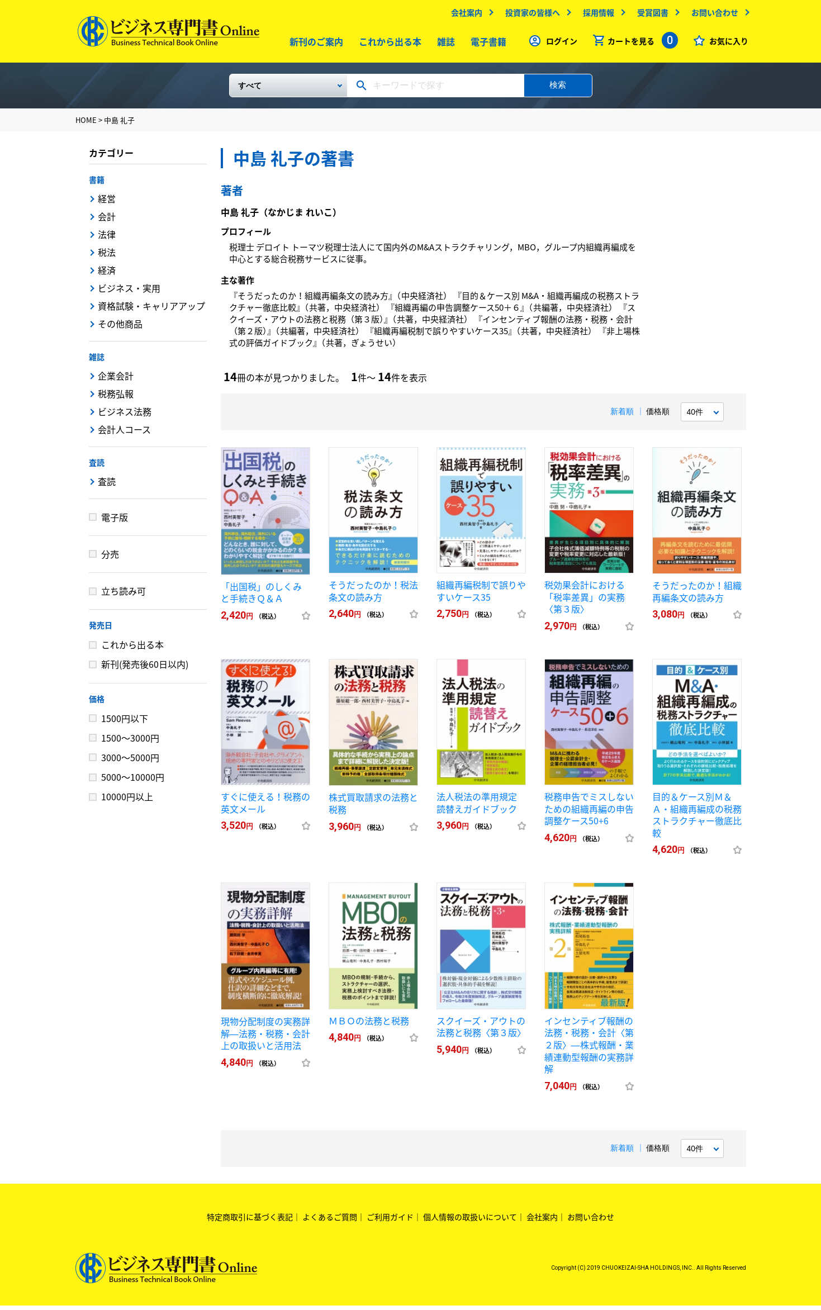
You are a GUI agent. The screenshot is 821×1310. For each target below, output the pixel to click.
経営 (107, 203)
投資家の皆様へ (530, 15)
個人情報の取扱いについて (470, 1221)
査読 (97, 466)
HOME (86, 124)
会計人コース (124, 434)
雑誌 (443, 44)
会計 (107, 221)
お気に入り (726, 43)
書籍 (97, 183)
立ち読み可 (123, 595)
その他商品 (120, 328)
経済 (107, 274)
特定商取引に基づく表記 (250, 1221)
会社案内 (464, 15)
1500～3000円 (130, 742)
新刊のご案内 (313, 44)
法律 (107, 238)
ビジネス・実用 (129, 292)
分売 (110, 558)
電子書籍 (486, 44)
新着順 (622, 415)
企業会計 (116, 380)
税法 (107, 256)
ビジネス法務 (124, 416)
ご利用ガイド (390, 1221)
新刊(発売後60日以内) (144, 668)
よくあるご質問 (329, 1221)
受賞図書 (650, 15)
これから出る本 (387, 44)
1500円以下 (124, 722)
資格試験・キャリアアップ (151, 310)
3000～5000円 (130, 761)
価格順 (658, 415)
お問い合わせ (712, 15)
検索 (557, 89)
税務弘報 (116, 398)
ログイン (559, 43)
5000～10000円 (132, 781)
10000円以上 (127, 801)
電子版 (114, 521)
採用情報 (596, 15)
